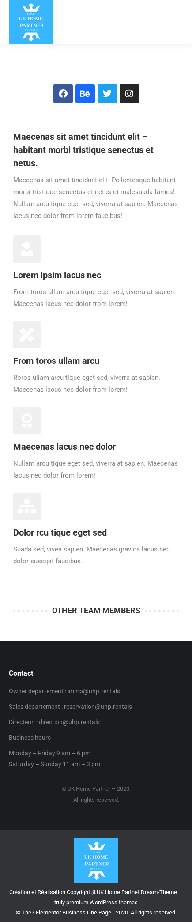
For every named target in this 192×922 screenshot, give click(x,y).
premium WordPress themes (102, 902)
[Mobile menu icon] (177, 22)
